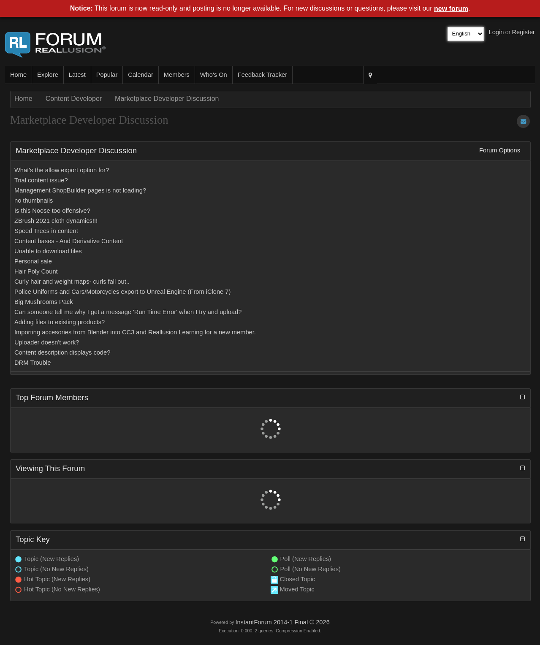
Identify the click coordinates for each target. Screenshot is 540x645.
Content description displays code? (62, 352)
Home (18, 75)
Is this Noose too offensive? (52, 210)
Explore (47, 75)
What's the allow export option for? (61, 170)
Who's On (213, 75)
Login (496, 32)
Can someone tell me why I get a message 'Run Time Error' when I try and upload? (128, 312)
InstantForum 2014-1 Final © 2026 (282, 622)
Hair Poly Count (36, 271)
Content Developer (74, 98)
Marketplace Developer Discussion (167, 98)
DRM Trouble (32, 362)
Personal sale (33, 261)
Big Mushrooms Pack (43, 301)
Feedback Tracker (262, 75)
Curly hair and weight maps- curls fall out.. (72, 281)
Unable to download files (48, 251)
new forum (451, 8)
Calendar (140, 75)
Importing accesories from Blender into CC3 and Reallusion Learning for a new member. (135, 332)
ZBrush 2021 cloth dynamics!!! (56, 220)
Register (523, 32)
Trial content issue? (41, 180)
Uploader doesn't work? (46, 342)
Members (177, 75)
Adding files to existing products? (59, 322)
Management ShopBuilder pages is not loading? (80, 190)
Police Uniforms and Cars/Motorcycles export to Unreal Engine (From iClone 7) (122, 291)
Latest (77, 75)
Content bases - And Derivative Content (68, 241)
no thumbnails (33, 200)
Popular (107, 75)
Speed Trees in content (46, 231)
